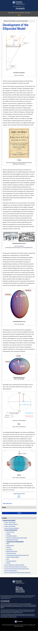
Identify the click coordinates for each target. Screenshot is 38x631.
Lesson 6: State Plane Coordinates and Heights (14, 564)
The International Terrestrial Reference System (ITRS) (17, 555)
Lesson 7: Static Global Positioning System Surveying (16, 566)
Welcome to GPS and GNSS (9, 21)
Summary (8, 562)
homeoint (21, 246)
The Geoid (8, 547)
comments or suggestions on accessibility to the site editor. (12, 612)
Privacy (17, 624)
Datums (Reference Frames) (19, 493)
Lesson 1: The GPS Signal (10, 522)
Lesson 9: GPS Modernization (11, 570)
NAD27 (19, 497)
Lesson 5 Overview (10, 532)
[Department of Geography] (19, 8)
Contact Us (6, 616)
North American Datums (11, 553)
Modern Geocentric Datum (11, 551)
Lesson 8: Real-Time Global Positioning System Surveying (17, 568)
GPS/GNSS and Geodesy (11, 535)
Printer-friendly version (7, 503)
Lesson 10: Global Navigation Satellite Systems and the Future (17, 572)
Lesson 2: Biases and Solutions (11, 524)
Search (19, 513)
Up (19, 495)
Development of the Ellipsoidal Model (15, 541)
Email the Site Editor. (12, 616)
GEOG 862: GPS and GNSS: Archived (19, 13)
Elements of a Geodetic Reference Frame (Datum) (16, 537)
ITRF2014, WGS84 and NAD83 (12, 557)
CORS (7, 559)
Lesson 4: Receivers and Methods (12, 528)
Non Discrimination (23, 624)
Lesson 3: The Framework (10, 526)
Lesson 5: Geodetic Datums (22, 21)
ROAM (2, 607)
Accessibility (30, 624)
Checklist (8, 534)
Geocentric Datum (10, 545)
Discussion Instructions (11, 561)
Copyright (21, 626)
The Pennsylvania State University (9, 624)
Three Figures (9, 549)
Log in (19, 15)
